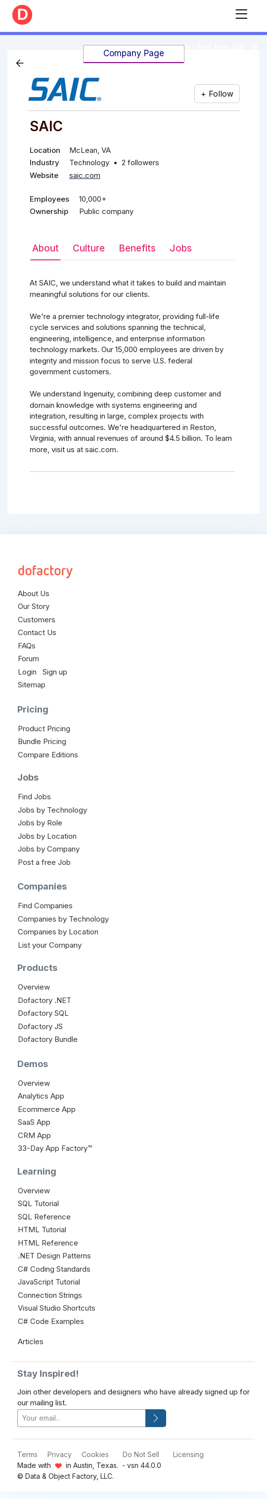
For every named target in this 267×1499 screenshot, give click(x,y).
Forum (28, 658)
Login (27, 672)
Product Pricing (44, 728)
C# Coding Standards (54, 1269)
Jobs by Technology (52, 810)
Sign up (55, 672)
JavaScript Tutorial (49, 1281)
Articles (31, 1341)
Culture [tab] (89, 248)
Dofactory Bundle (48, 1039)
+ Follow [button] (217, 94)
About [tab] (45, 248)
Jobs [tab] (181, 248)
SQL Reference (44, 1216)
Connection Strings (50, 1295)
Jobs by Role (40, 822)
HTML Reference (48, 1243)
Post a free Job (44, 862)
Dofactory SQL (43, 1013)
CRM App (34, 1135)
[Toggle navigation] (241, 12)
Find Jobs (34, 796)
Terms (27, 1454)
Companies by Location (58, 931)
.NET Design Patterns (54, 1255)
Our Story (33, 606)
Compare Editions (48, 754)
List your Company (50, 945)
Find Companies (45, 905)
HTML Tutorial (42, 1229)
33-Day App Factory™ (55, 1148)
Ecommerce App (47, 1109)
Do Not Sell (141, 1454)
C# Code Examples (51, 1321)
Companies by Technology (63, 919)
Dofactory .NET (44, 1000)
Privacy (59, 1454)
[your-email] (81, 1418)
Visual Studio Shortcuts (56, 1308)
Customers (36, 619)
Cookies (95, 1454)
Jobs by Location (47, 836)
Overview (34, 987)
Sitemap (31, 684)
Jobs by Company (49, 849)
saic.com (84, 175)
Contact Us (37, 632)
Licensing (188, 1454)
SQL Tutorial (38, 1203)
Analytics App (41, 1096)
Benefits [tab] (137, 248)
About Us (33, 593)
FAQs (27, 645)
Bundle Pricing (42, 741)
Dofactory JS (40, 1026)
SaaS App (34, 1122)
